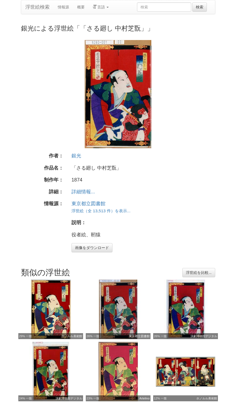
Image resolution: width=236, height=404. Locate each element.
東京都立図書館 (88, 203)
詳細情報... (83, 191)
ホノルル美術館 (71, 336)
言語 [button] (101, 7)
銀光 (76, 155)
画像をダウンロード (92, 248)
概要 (81, 7)
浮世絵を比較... (199, 272)
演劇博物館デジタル (203, 336)
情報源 (63, 7)
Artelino (144, 398)
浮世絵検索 (37, 7)
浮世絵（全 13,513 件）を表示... (101, 210)
